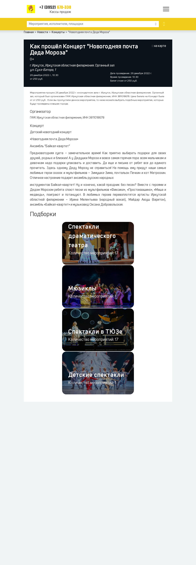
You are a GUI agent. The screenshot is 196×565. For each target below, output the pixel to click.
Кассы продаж (60, 12)
